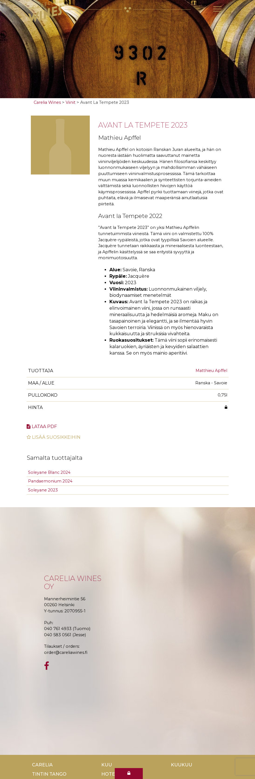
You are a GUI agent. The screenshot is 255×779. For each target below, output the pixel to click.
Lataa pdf (42, 426)
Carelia (42, 764)
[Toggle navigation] (217, 9)
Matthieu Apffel (211, 370)
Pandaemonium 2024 (50, 481)
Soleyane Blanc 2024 (49, 472)
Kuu (106, 764)
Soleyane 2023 (43, 490)
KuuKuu (181, 764)
